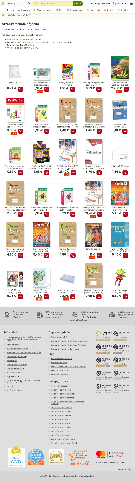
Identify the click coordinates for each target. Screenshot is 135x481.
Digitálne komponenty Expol (64, 443)
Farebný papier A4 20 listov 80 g (67, 84)
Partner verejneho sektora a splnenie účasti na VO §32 (23, 381)
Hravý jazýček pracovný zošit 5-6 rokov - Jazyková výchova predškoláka (67, 209)
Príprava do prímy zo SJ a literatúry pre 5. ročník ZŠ (67, 126)
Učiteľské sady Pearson (61, 407)
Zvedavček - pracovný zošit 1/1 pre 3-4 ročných (15, 167)
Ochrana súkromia (15, 368)
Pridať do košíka (20, 89)
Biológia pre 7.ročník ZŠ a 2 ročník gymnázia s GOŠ (67, 167)
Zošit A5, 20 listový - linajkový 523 (15, 291)
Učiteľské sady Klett (60, 419)
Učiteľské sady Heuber (61, 415)
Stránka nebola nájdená (19, 15)
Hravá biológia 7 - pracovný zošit (120, 209)
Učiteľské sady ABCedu (61, 435)
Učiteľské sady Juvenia (61, 411)
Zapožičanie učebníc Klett (63, 439)
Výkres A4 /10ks (15, 83)
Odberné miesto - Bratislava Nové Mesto (70, 341)
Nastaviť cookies (14, 372)
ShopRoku (82, 320)
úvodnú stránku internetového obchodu (36, 42)
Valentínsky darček (60, 374)
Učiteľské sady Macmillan (62, 397)
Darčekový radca (14, 390)
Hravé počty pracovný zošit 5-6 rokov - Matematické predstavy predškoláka (94, 84)
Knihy (59, 10)
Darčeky (109, 10)
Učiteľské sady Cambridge (63, 394)
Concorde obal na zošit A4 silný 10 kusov (67, 291)
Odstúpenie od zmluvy (17, 364)
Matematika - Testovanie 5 (120, 126)
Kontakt (10, 386)
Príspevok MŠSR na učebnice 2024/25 (24, 352)
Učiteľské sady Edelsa (61, 427)
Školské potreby (75, 10)
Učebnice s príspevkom (18, 10)
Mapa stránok (13, 376)
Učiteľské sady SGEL (60, 431)
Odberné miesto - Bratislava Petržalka (68, 345)
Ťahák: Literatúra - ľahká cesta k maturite (93, 167)
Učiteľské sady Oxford (61, 390)
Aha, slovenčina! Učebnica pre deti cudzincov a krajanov (120, 84)
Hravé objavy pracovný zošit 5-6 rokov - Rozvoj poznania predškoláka (41, 209)
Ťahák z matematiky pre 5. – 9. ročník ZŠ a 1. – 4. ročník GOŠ (120, 250)
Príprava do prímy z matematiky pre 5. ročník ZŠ (15, 250)
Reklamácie (12, 360)
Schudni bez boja (94, 249)
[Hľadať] (78, 3)
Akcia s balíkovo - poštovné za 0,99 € (68, 366)
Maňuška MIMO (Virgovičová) (120, 291)
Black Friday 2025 (59, 362)
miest (121, 314)
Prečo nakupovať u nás (17, 348)
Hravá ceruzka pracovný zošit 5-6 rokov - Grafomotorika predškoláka (41, 126)
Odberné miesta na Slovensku (65, 349)
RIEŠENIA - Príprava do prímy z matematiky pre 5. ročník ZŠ (93, 291)
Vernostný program (60, 386)
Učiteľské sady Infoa (60, 423)
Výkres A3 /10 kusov (120, 166)
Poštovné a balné (59, 337)
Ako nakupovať (13, 344)
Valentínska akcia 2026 (61, 358)
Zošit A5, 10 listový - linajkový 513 (41, 291)
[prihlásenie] (119, 3)
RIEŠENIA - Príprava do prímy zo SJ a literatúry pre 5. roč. (15, 209)
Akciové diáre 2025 (59, 370)
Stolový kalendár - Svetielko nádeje (41, 84)
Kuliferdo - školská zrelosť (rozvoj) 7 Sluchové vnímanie (15, 126)
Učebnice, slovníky (42, 10)
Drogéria (123, 10)
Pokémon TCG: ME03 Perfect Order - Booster (41, 167)
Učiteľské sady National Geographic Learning (67, 402)
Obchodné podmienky (17, 356)
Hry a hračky (94, 10)
